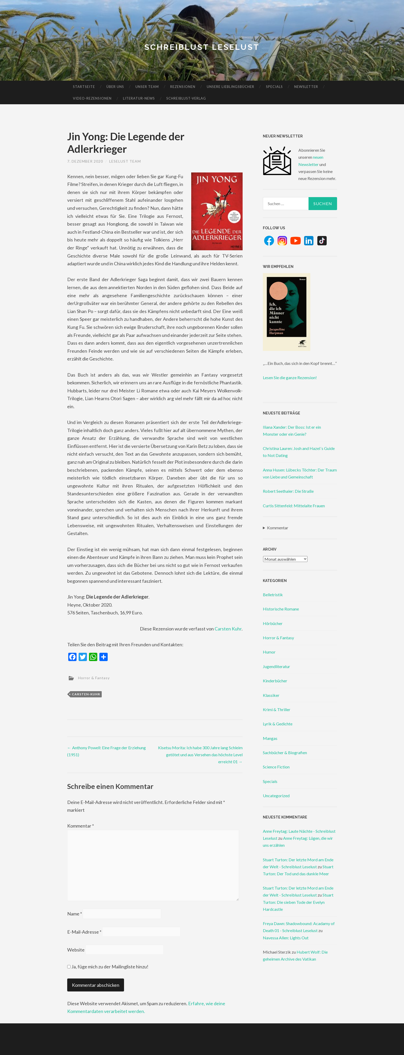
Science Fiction (276, 766)
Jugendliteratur (276, 666)
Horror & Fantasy (94, 678)
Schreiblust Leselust (202, 47)
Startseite (84, 87)
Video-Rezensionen (92, 98)
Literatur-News (139, 98)
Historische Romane (281, 608)
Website (76, 950)
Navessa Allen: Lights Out (286, 937)
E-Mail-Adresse (84, 932)
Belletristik (273, 594)
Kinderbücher (275, 680)
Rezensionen (182, 87)
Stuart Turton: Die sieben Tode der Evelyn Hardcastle (298, 901)
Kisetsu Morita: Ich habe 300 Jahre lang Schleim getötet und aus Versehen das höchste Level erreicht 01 (200, 754)
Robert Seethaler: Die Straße (288, 491)
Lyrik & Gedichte (277, 723)
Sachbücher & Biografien (285, 752)
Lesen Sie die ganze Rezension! (290, 377)
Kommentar (80, 826)
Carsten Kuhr (228, 628)
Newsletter (306, 87)
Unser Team (147, 87)
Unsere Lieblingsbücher (230, 87)
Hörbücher (273, 623)
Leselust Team (125, 161)
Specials (274, 87)
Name (74, 914)
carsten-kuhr (86, 694)
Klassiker (271, 695)
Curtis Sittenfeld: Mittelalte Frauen (294, 505)
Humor (269, 651)
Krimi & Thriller (276, 709)
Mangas (270, 738)
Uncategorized (276, 795)
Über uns (115, 87)
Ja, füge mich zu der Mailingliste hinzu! (107, 966)
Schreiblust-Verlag (186, 98)
